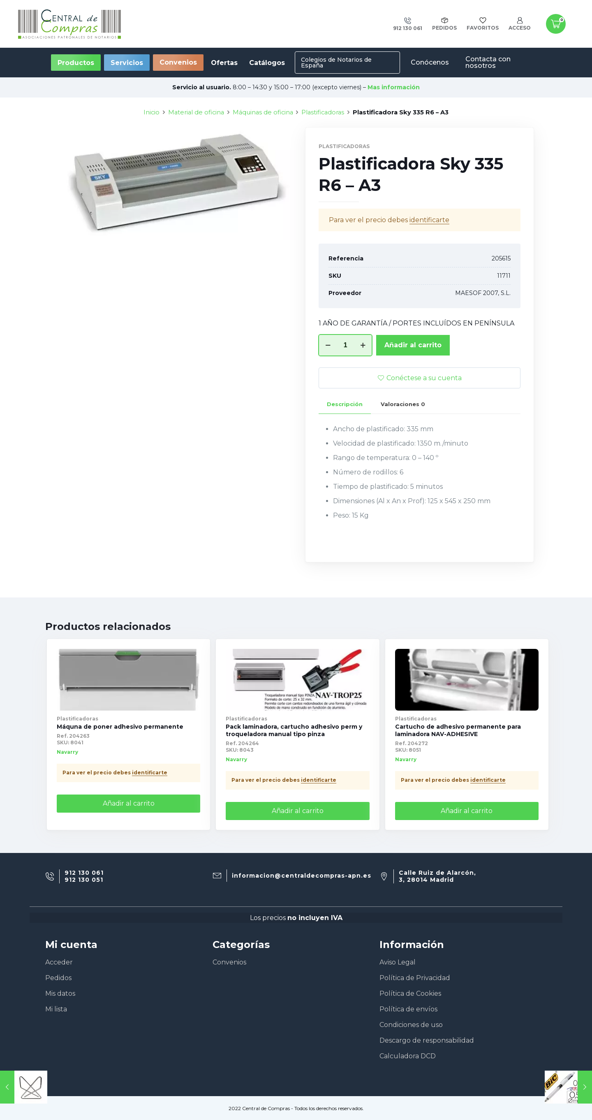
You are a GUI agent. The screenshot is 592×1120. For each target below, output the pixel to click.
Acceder (59, 962)
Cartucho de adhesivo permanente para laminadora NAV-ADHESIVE (458, 730)
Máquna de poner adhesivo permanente (120, 726)
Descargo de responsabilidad (426, 1040)
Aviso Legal (397, 962)
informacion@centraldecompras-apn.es (301, 875)
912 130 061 (84, 872)
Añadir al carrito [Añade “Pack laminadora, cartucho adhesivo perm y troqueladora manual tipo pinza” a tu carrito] (298, 811)
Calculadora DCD (407, 1056)
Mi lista (56, 1009)
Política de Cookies (410, 993)
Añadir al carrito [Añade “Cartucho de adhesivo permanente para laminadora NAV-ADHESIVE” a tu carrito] (467, 811)
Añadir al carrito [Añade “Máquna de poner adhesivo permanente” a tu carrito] (129, 803)
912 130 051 (84, 879)
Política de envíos (408, 1009)
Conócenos (430, 62)
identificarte (149, 772)
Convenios (178, 62)
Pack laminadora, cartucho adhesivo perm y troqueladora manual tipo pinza (294, 730)
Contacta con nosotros (488, 62)
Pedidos (58, 978)
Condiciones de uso (411, 1025)
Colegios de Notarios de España (336, 62)
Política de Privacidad (414, 978)
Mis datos (60, 993)
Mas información (394, 87)
